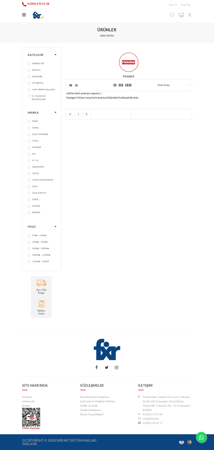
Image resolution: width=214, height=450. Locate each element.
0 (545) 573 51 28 (38, 3)
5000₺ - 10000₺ (40, 248)
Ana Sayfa (107, 35)
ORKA (35, 127)
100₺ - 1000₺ (39, 235)
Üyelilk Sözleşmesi (90, 409)
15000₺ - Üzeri (40, 261)
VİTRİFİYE (38, 83)
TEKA (35, 140)
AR (33, 153)
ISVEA (35, 173)
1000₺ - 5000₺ (40, 241)
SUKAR (36, 205)
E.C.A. (35, 160)
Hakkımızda (28, 401)
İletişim (26, 405)
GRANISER (38, 166)
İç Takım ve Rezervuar (39, 98)
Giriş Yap (185, 4)
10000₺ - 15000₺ (41, 254)
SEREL (35, 199)
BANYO (36, 70)
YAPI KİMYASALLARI (43, 89)
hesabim (27, 396)
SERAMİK (37, 76)
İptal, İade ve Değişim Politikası (97, 401)
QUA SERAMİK (40, 134)
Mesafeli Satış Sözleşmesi (94, 396)
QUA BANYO (39, 192)
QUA (35, 186)
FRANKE (36, 147)
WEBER (36, 212)
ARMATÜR (38, 63)
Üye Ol (173, 4)
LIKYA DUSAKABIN (42, 179)
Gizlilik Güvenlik (89, 405)
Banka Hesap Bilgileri (92, 414)
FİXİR (35, 121)
